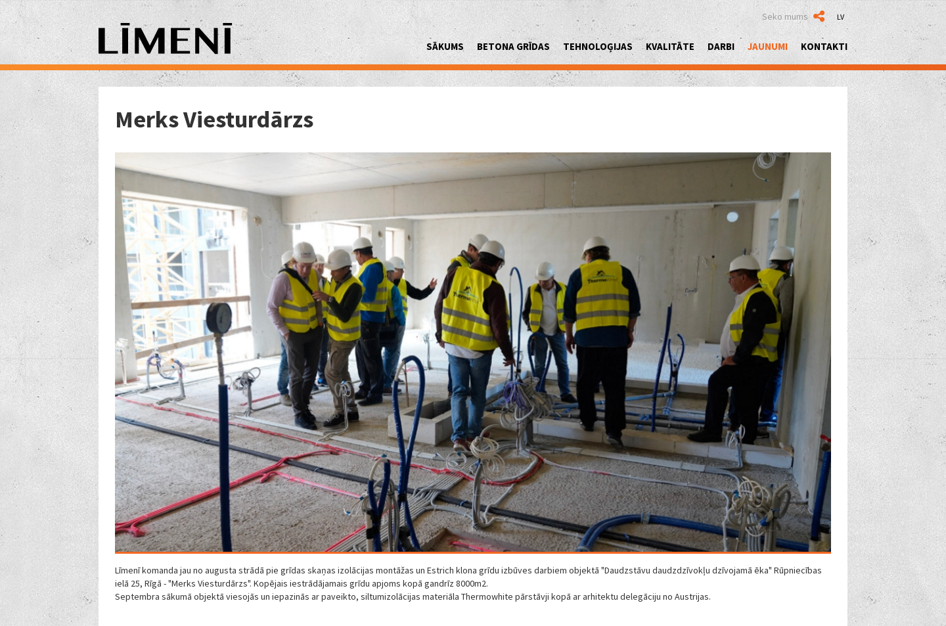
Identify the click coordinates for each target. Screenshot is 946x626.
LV (840, 17)
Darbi (721, 46)
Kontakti (824, 46)
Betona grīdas (513, 46)
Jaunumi (768, 46)
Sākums (445, 46)
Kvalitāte (670, 46)
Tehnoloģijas (598, 46)
